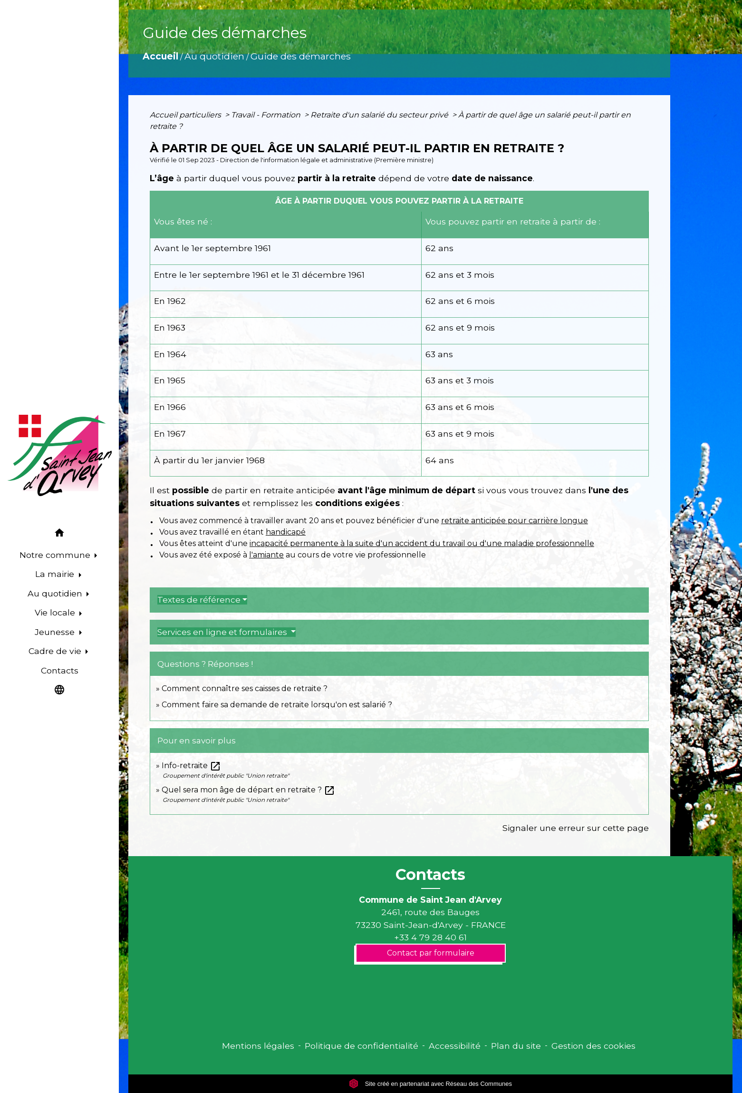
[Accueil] (59, 455)
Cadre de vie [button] (56, 651)
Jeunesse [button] (56, 632)
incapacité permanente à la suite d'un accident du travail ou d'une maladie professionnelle (422, 543)
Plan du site (516, 1046)
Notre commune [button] (56, 555)
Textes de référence (199, 600)
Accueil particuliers (186, 114)
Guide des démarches (301, 56)
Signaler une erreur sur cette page (575, 828)
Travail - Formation (266, 114)
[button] (59, 534)
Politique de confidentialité (361, 1046)
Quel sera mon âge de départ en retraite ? (248, 789)
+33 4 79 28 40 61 (430, 937)
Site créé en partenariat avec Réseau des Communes (430, 1083)
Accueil (160, 56)
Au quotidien (214, 56)
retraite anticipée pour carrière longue (514, 520)
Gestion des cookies (593, 1046)
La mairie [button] (56, 574)
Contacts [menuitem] (59, 670)
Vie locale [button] (56, 612)
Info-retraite (191, 765)
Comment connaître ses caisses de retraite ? (245, 688)
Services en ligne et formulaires (223, 632)
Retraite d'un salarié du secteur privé (380, 114)
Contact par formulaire (430, 952)
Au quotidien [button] (56, 593)
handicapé (286, 532)
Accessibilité (455, 1046)
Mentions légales (258, 1046)
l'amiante (266, 554)
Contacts (430, 875)
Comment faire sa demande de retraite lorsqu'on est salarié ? (277, 704)
